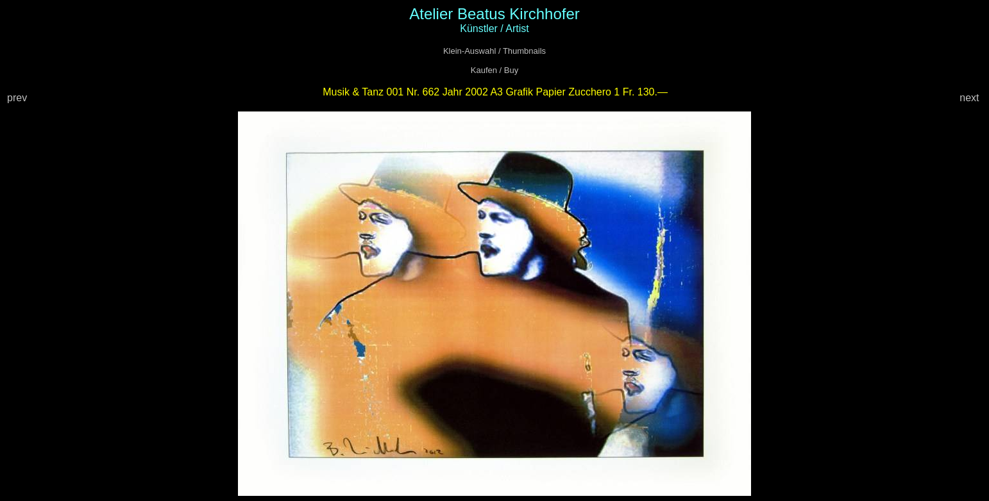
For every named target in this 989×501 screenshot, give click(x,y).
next (970, 97)
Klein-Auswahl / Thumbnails (494, 51)
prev (18, 97)
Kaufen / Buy (494, 70)
